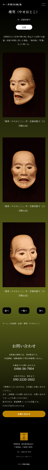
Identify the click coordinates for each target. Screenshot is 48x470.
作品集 (13, 323)
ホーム (5, 323)
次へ (41, 310)
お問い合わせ (24, 414)
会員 (20, 323)
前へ (7, 310)
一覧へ (24, 310)
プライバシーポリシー (24, 456)
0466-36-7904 (24, 369)
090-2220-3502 (24, 379)
